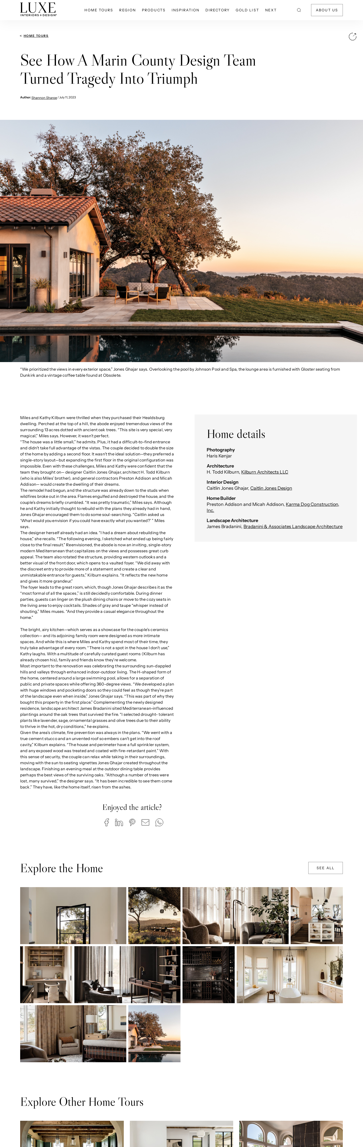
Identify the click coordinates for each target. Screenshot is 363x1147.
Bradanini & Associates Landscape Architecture (293, 526)
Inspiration (185, 10)
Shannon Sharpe (44, 98)
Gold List (247, 10)
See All (326, 868)
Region (127, 10)
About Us (327, 10)
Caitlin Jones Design (271, 488)
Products (154, 10)
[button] (106, 822)
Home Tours (98, 10)
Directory (217, 10)
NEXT (271, 10)
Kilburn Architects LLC (264, 472)
